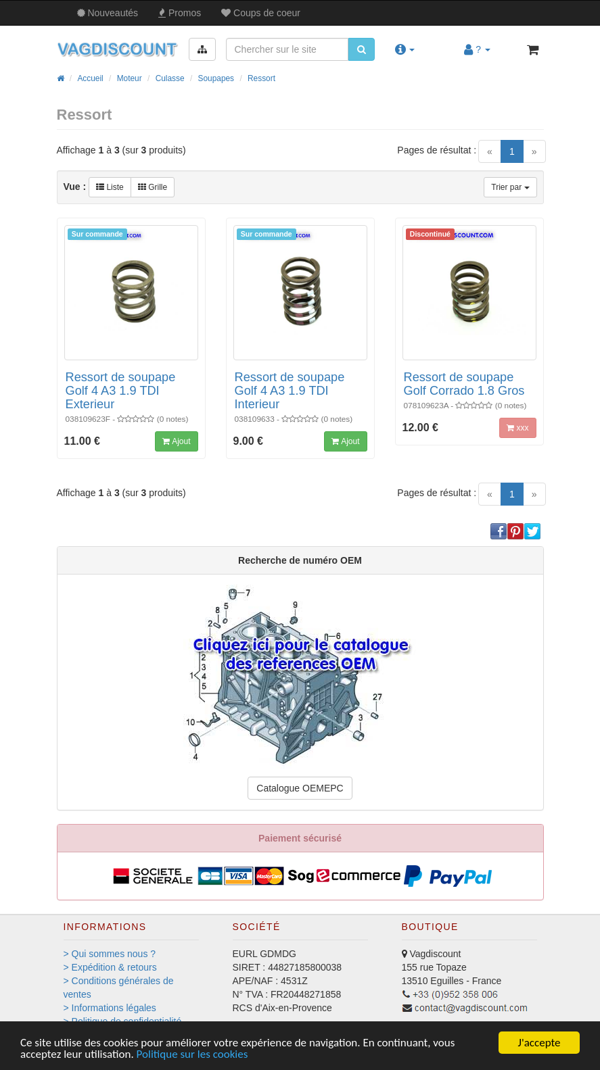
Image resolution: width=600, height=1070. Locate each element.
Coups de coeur (260, 12)
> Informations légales (110, 1007)
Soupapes (216, 78)
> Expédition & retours (110, 967)
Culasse (170, 78)
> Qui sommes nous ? (110, 953)
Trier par (510, 187)
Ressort (261, 78)
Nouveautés (108, 12)
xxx (517, 428)
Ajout (176, 441)
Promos (179, 12)
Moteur (129, 78)
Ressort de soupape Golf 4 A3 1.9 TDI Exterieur (121, 390)
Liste (110, 187)
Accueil (90, 78)
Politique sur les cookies (192, 1055)
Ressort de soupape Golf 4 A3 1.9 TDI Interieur (290, 390)
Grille (152, 187)
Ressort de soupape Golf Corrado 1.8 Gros (464, 383)
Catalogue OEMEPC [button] (299, 788)
